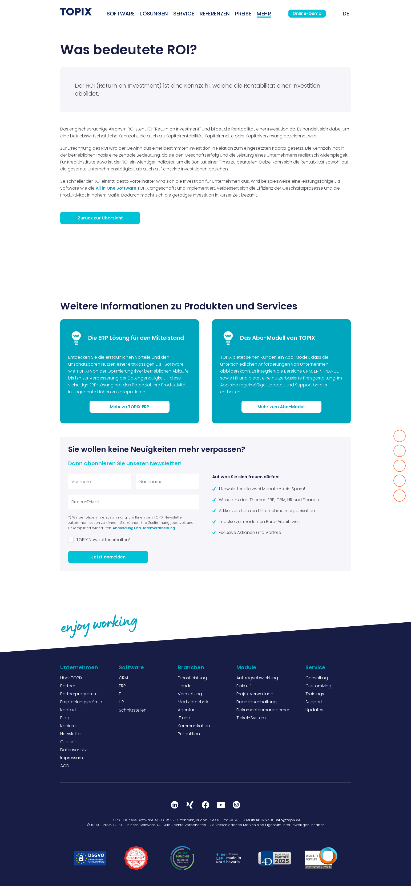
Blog (64, 718)
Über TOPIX (71, 678)
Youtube (221, 805)
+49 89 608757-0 (258, 820)
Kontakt (68, 710)
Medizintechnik (193, 702)
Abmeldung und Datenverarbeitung (144, 527)
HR (121, 702)
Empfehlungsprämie (81, 702)
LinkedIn (175, 805)
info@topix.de (288, 820)
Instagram (236, 805)
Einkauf (243, 686)
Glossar (68, 742)
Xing (190, 805)
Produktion (189, 734)
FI (120, 694)
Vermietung (190, 694)
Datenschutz (73, 750)
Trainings (314, 694)
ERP (122, 686)
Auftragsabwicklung (257, 678)
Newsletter (71, 734)
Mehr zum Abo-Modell (281, 407)
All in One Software (116, 188)
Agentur (186, 710)
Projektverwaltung (254, 694)
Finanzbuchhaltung (256, 702)
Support (313, 702)
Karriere (68, 726)
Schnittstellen (133, 710)
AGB (64, 766)
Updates (314, 710)
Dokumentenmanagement (264, 710)
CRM (123, 678)
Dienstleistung (192, 678)
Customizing (318, 686)
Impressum (71, 758)
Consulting (316, 678)
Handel (185, 686)
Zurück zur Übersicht (100, 218)
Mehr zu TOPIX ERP (129, 407)
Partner (67, 686)
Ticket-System (251, 718)
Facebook (205, 805)
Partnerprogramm (79, 694)
